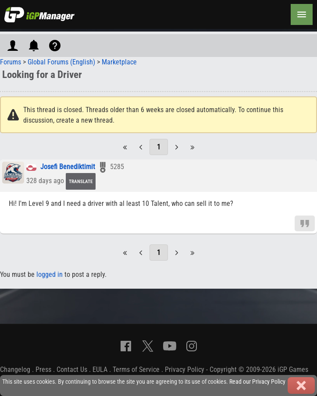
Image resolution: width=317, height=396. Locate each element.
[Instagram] (192, 346)
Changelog (15, 369)
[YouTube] (170, 346)
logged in (49, 274)
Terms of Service (136, 369)
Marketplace (119, 62)
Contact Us (72, 369)
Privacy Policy (184, 369)
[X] (148, 346)
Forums (10, 62)
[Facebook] (126, 346)
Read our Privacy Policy (257, 381)
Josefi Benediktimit (67, 167)
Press (43, 369)
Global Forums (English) (61, 62)
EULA (100, 369)
